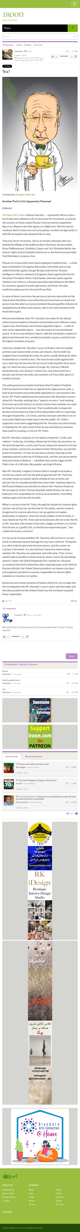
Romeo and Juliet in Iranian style (33, 764)
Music (32, 1200)
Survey (32, 1204)
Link (31, 1193)
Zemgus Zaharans (25, 194)
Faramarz (18, 615)
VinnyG (19, 783)
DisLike (75, 56)
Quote (59, 1200)
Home (19, 45)
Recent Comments (33, 756)
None (24, 55)
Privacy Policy (9, 1197)
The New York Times (13, 215)
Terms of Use (8, 1193)
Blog (31, 1190)
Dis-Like (59, 1204)
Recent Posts (12, 756)
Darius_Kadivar (22, 802)
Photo (58, 1190)
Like (52, 56)
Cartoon (27, 45)
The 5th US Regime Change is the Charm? (37, 780)
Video (31, 1197)
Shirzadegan (21, 767)
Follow (28, 51)
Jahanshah (18, 51)
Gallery (59, 1193)
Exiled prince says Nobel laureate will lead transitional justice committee (46, 797)
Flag (74, 601)
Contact (6, 1200)
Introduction (8, 1190)
